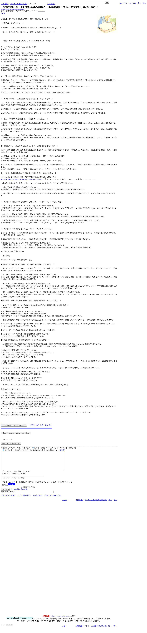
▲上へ (64, 503)
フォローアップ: (7, 439)
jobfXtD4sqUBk (41, 11)
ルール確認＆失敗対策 (19, 493)
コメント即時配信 (24, 499)
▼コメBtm (132, 3)
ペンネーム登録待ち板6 (18, 4)
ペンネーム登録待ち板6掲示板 (96, 503)
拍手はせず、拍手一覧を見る (41, 425)
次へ (139, 3)
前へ (144, 3)
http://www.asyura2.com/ (59, 619)
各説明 (61, 450)
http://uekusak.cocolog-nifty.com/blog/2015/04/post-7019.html (21, 179)
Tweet (3, 13)
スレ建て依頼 (37, 499)
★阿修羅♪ (4, 4)
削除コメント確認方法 (53, 499)
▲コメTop (123, 3)
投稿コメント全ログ (8, 499)
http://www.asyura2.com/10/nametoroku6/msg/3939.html (12, 9)
